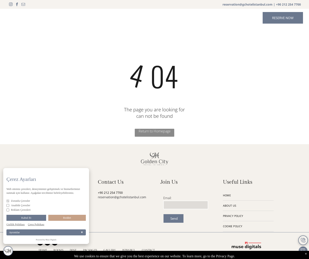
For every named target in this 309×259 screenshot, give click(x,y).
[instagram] (11, 5)
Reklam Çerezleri (18, 209)
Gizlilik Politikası (15, 224)
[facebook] (17, 5)
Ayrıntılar (46, 232)
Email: (167, 198)
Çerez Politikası (36, 224)
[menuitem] (85, 17)
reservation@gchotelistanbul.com (248, 4)
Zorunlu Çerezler (18, 200)
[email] (23, 5)
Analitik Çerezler (18, 205)
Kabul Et (26, 217)
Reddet (67, 217)
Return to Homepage (155, 131)
